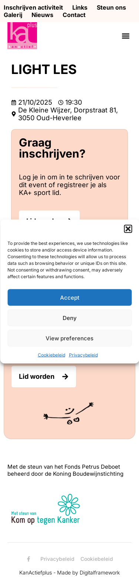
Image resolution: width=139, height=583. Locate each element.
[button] (128, 229)
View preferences (69, 337)
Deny (70, 317)
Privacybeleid (83, 355)
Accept (69, 297)
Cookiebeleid (51, 355)
